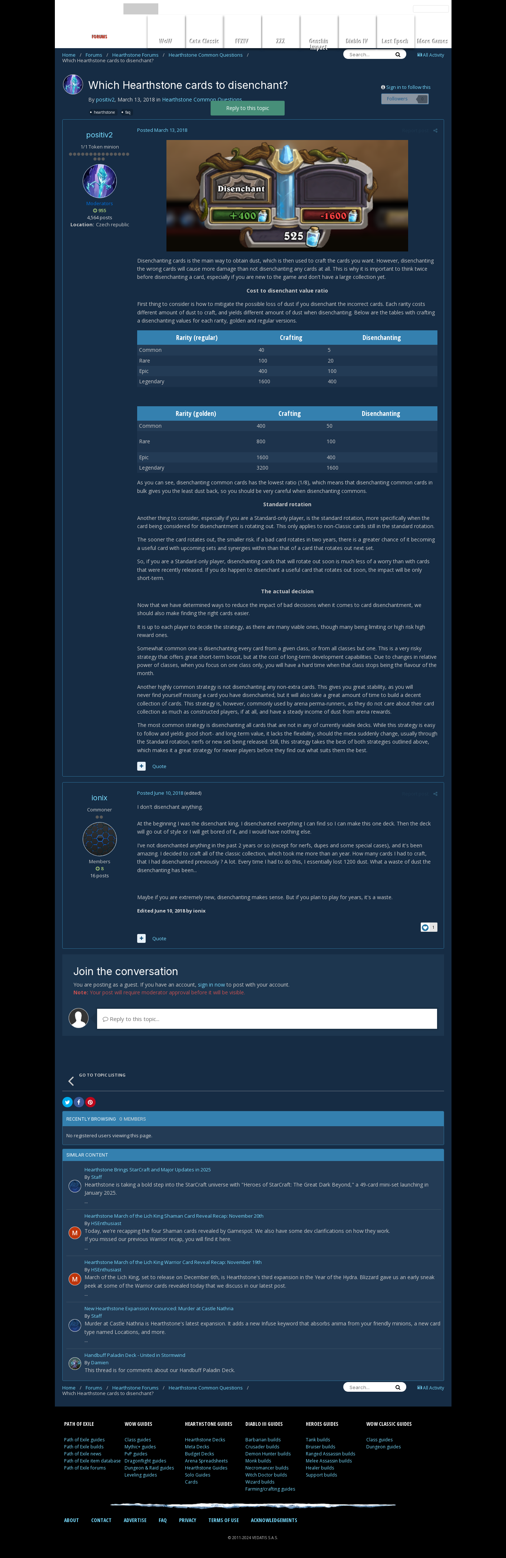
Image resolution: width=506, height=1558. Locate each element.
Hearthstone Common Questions (209, 54)
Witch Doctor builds (266, 1475)
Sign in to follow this (408, 87)
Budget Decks (199, 1454)
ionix (100, 797)
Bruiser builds (320, 1447)
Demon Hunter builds (268, 1454)
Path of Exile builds (83, 1447)
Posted (162, 130)
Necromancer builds (266, 1468)
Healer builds (320, 1468)
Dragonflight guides (145, 1461)
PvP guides (136, 1454)
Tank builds (318, 1440)
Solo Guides (197, 1475)
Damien (100, 1362)
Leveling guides (141, 1475)
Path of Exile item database (92, 1461)
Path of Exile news (82, 1454)
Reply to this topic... (131, 1018)
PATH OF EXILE (79, 1423)
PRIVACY (187, 1520)
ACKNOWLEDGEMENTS (274, 1520)
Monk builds (258, 1461)
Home (72, 54)
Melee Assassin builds (329, 1461)
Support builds (321, 1475)
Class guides (138, 1440)
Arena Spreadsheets (206, 1461)
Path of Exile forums (85, 1468)
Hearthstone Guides (206, 1468)
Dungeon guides (383, 1447)
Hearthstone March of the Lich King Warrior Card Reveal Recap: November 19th (173, 1262)
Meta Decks (197, 1447)
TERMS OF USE (223, 1520)
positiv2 (105, 99)
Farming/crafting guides (270, 1489)
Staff (96, 1177)
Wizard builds (259, 1482)
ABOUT (71, 1520)
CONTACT (101, 1520)
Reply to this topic (247, 107)
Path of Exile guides (84, 1440)
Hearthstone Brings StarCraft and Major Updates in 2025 (148, 1170)
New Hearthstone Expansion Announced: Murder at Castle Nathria (159, 1309)
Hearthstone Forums (138, 54)
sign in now (211, 984)
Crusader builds (262, 1447)
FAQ (163, 1520)
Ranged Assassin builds (330, 1454)
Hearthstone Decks (205, 1440)
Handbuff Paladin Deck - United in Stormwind (135, 1355)
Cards (191, 1482)
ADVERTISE (135, 1520)
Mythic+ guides (140, 1447)
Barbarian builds (263, 1440)
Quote (159, 766)
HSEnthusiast (106, 1223)
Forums (97, 54)
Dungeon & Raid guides (149, 1468)
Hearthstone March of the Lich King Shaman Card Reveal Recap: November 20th (174, 1216)
